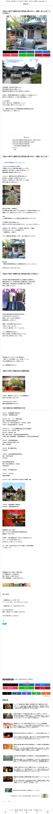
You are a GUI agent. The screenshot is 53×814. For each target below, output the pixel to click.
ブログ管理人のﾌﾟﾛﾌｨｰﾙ (37, 810)
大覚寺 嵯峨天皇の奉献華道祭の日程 (22, 145)
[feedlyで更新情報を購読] (36, 693)
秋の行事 (25, 810)
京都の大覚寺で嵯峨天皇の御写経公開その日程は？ (24, 141)
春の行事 (16, 810)
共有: (15, 149)
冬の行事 (30, 810)
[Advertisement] (26, 122)
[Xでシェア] (10, 52)
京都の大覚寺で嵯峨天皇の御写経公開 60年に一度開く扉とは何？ (27, 140)
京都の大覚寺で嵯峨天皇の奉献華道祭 (21, 143)
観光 (12, 679)
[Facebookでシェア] (26, 52)
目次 (25, 137)
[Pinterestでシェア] (42, 55)
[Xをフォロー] (7, 693)
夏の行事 (21, 810)
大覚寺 (16, 679)
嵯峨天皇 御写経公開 (22, 679)
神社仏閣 (8, 679)
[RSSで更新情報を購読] (46, 693)
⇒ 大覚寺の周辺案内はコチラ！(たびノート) (13, 162)
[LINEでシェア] (26, 55)
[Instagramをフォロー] (26, 693)
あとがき (15, 147)
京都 (4, 679)
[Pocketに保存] (10, 55)
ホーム (12, 810)
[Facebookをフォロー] (16, 693)
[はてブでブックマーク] (42, 52)
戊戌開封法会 (30, 679)
